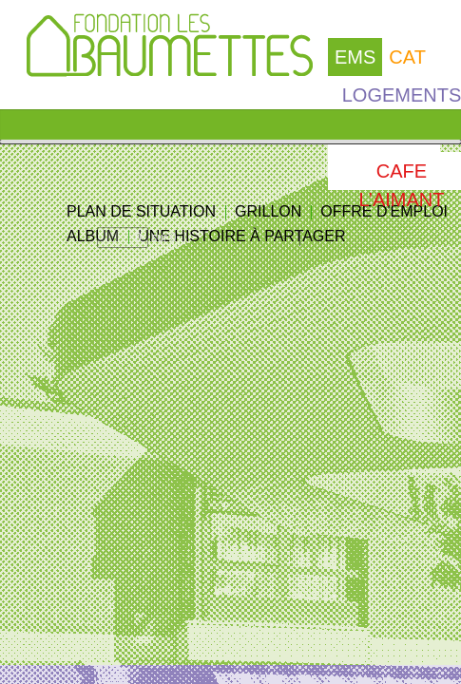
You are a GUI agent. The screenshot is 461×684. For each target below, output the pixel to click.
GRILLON (268, 211)
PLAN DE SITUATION (141, 211)
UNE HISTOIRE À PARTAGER (241, 236)
